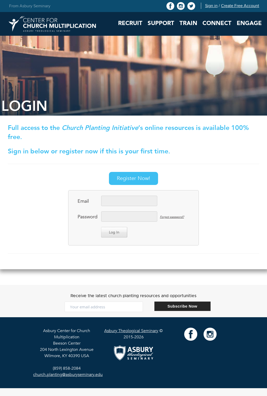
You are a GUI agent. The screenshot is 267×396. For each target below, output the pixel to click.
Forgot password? (172, 217)
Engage (249, 23)
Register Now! (133, 178)
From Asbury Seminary (29, 6)
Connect (216, 23)
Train (188, 23)
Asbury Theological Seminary (131, 331)
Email (83, 201)
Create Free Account (240, 5)
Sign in (211, 5)
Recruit (130, 23)
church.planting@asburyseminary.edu (68, 374)
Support (161, 23)
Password (87, 217)
